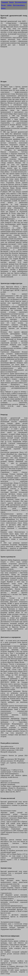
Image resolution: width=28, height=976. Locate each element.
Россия (3, 5)
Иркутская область (19, 5)
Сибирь (9, 5)
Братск (3, 8)
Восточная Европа (21, 2)
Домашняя (4, 2)
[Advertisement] (14, 65)
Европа (11, 2)
